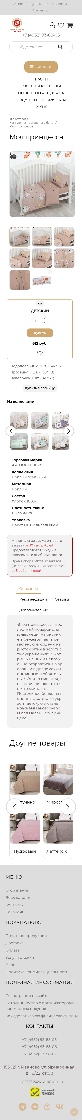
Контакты (40, 10)
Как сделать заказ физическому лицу (41, 1015)
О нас (18, 4)
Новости (59, 4)
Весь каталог (18, 897)
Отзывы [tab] (62, 599)
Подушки (26, 99)
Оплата (12, 950)
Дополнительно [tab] (33, 610)
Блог (10, 964)
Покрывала (53, 99)
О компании (17, 890)
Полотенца (31, 93)
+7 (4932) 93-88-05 (39, 1039)
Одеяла (55, 93)
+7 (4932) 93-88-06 (39, 1046)
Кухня (41, 106)
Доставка (14, 942)
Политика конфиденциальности (36, 971)
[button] (41, 46)
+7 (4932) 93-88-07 (39, 1054)
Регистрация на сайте (27, 995)
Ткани (41, 79)
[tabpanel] (40, 671)
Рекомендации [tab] (33, 599)
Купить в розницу (40, 388)
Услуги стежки (19, 957)
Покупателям (37, 4)
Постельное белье (41, 86)
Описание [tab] (28, 589)
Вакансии (15, 911)
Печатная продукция (26, 935)
